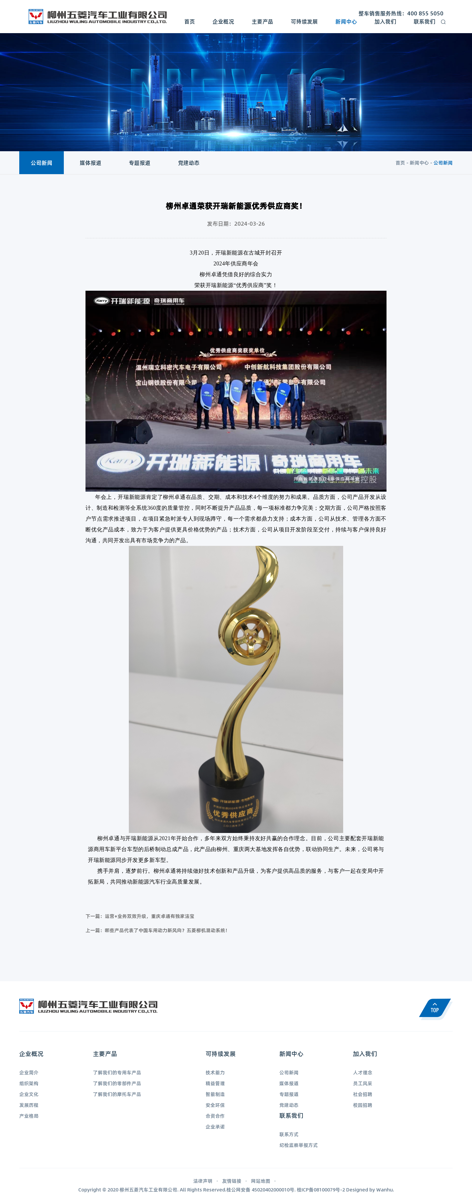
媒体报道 (90, 163)
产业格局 (29, 1115)
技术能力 (215, 1072)
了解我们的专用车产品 (117, 1072)
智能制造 (215, 1094)
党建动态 (189, 163)
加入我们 (385, 21)
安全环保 (215, 1104)
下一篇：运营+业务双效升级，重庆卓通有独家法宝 (139, 915)
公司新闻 (41, 163)
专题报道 (140, 163)
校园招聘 (362, 1104)
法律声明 (203, 1180)
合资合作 (215, 1115)
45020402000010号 (273, 1189)
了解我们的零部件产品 (117, 1083)
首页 (189, 21)
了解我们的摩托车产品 (117, 1094)
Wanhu (384, 1189)
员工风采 (362, 1083)
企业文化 (29, 1094)
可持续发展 (304, 21)
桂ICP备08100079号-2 (321, 1189)
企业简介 (29, 1072)
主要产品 (262, 21)
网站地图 (260, 1180)
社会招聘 (362, 1094)
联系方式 (289, 1134)
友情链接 (231, 1180)
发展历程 (29, 1104)
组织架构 (29, 1083)
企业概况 (223, 21)
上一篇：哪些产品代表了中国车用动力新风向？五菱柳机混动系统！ (157, 930)
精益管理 (215, 1083)
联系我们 (424, 21)
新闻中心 (346, 21)
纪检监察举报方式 (298, 1144)
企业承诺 (215, 1126)
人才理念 (362, 1072)
